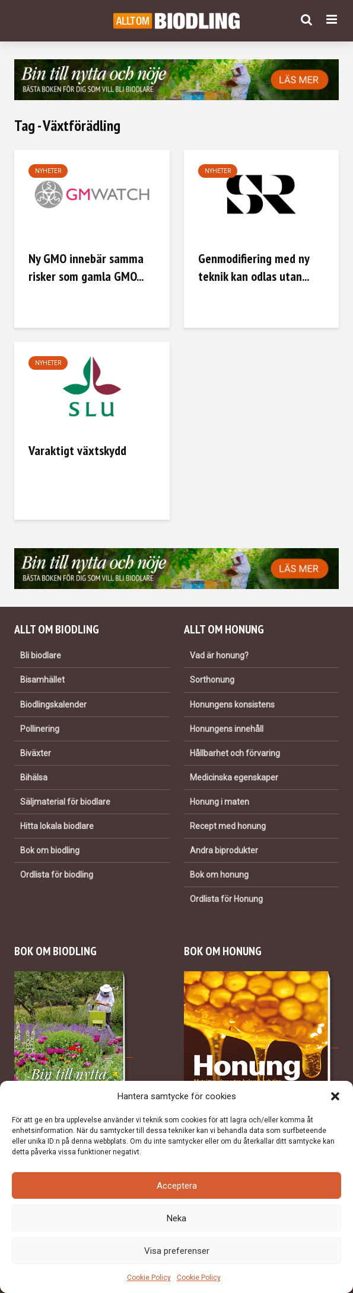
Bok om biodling (49, 850)
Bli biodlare (40, 655)
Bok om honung (219, 874)
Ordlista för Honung (226, 899)
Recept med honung (228, 826)
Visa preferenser (176, 1251)
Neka (176, 1218)
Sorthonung (212, 679)
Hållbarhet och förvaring (235, 753)
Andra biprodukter (224, 850)
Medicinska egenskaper (234, 777)
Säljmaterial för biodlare (65, 801)
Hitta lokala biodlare (57, 826)
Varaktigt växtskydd (77, 450)
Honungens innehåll (226, 729)
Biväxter (35, 753)
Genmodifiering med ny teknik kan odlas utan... (253, 267)
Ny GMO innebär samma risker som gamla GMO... (86, 267)
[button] (335, 1096)
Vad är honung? (219, 655)
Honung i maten (219, 801)
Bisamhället (42, 679)
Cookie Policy (149, 1277)
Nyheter (48, 171)
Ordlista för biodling (56, 874)
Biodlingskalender (53, 704)
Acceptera (177, 1185)
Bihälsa (33, 777)
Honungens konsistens (232, 704)
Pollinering (39, 729)
